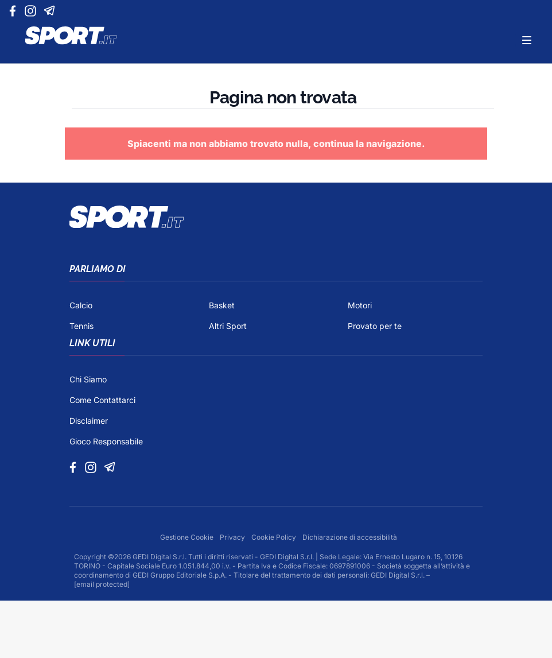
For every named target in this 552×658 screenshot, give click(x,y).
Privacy (233, 537)
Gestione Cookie (187, 537)
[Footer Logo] (276, 217)
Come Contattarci (102, 400)
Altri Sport (228, 326)
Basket (222, 305)
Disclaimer (88, 420)
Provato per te (375, 326)
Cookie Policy (274, 537)
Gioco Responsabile (106, 441)
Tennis (81, 326)
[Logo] (71, 35)
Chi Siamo (88, 379)
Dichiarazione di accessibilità (349, 537)
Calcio (80, 305)
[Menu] (526, 40)
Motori (360, 305)
